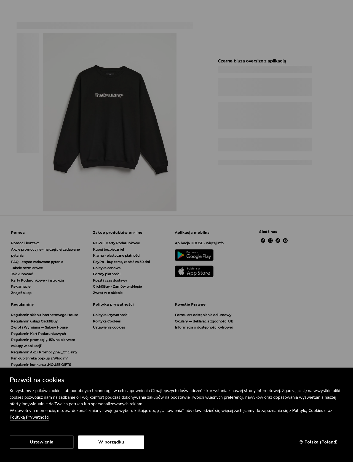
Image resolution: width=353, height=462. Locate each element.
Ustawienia (41, 442)
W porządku (111, 442)
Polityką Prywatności (29, 417)
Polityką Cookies (307, 410)
